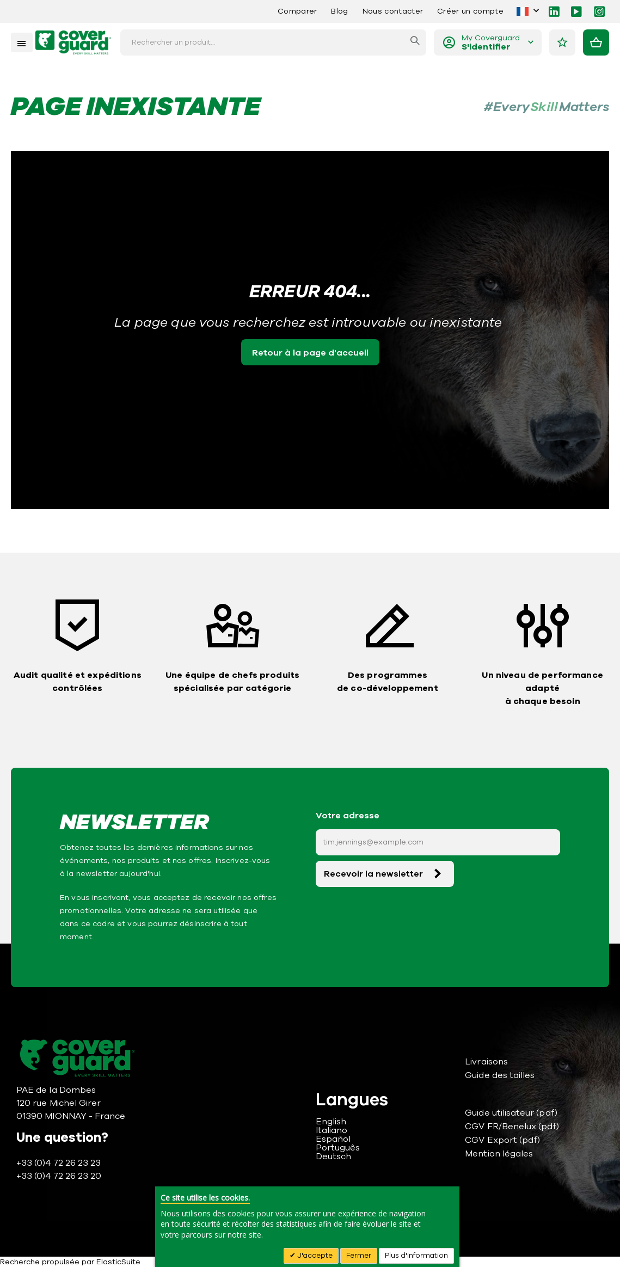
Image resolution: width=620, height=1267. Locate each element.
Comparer (297, 11)
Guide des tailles (500, 1075)
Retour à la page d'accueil (310, 353)
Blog (339, 11)
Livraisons (486, 1062)
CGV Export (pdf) (502, 1140)
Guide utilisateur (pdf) (511, 1113)
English (331, 1122)
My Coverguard (491, 42)
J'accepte (314, 1255)
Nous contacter (393, 11)
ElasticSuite (118, 1262)
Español (333, 1139)
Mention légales (499, 1154)
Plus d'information (416, 1255)
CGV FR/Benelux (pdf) (512, 1127)
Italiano (332, 1130)
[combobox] (273, 42)
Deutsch (333, 1156)
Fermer (358, 1255)
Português (338, 1148)
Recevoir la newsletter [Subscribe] (373, 874)
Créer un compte (470, 11)
